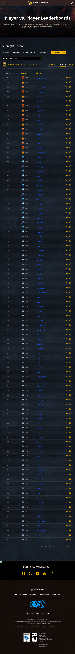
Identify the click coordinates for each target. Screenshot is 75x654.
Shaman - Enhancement (10, 58)
